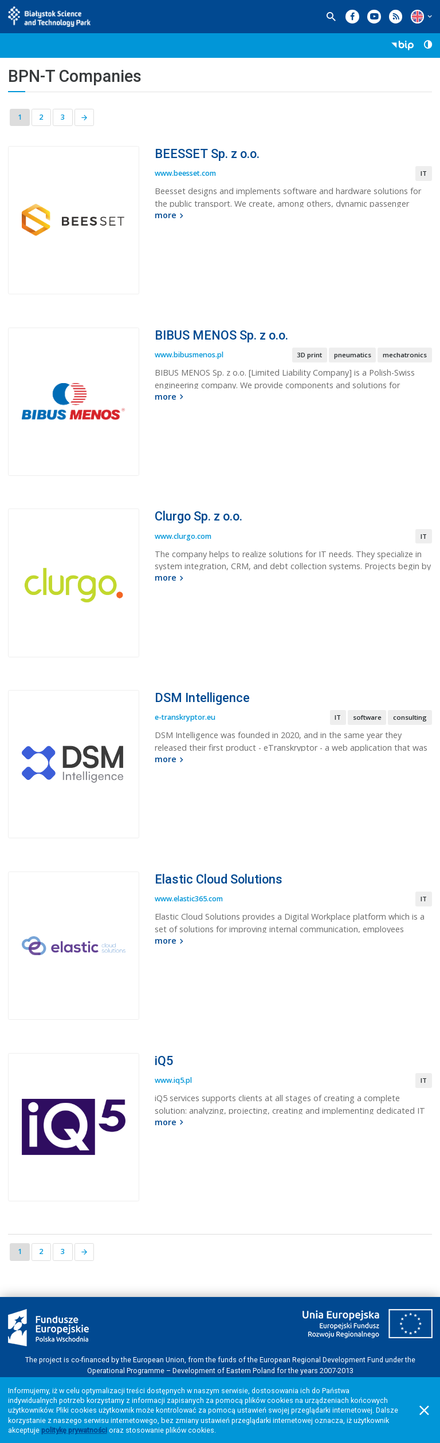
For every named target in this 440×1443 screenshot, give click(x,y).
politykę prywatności (74, 1430)
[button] (417, 16)
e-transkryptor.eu (185, 717)
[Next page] (84, 118)
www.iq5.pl (173, 1080)
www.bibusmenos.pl (189, 355)
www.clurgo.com (183, 536)
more (170, 215)
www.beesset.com (185, 173)
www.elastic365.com (189, 899)
